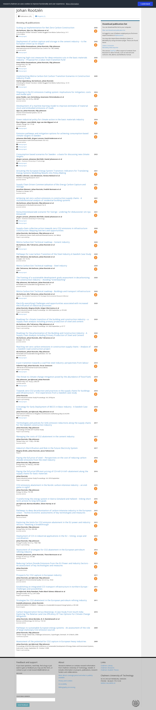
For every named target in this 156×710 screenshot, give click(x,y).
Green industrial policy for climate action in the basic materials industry (50, 119)
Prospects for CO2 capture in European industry (39, 575)
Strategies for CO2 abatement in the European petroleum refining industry (51, 600)
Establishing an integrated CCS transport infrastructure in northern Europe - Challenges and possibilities (52, 587)
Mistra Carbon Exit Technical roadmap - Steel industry (41, 265)
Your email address (23, 696)
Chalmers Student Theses (110, 670)
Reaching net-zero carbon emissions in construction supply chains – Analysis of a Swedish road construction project (53, 347)
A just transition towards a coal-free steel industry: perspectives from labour (52, 362)
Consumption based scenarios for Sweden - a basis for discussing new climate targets (52, 155)
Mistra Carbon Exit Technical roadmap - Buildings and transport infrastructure (53, 291)
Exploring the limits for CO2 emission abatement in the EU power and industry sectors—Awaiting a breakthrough (53, 523)
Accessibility (62, 684)
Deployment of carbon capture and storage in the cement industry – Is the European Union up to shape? (51, 42)
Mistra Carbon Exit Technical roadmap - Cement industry (43, 242)
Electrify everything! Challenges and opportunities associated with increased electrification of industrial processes (52, 304)
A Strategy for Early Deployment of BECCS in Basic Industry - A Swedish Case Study (51, 407)
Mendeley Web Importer (110, 47)
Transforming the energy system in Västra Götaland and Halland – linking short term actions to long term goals (53, 499)
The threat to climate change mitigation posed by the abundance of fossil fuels (53, 376)
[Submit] (22, 705)
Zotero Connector (108, 46)
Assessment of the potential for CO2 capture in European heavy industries (51, 641)
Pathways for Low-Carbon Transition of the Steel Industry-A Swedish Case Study (53, 254)
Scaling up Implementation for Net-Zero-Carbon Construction (45, 27)
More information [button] (72, 4)
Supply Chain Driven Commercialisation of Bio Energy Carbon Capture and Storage (51, 185)
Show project (22, 36)
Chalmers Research (107, 668)
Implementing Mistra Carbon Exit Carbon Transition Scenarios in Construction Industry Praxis (53, 77)
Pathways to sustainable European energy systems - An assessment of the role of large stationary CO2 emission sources (53, 628)
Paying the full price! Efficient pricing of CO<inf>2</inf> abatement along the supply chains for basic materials (52, 472)
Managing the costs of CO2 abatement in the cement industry (45, 436)
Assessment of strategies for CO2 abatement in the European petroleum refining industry (50, 550)
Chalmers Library (107, 666)
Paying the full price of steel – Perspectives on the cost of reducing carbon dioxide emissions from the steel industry (51, 458)
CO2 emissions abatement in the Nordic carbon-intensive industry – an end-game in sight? (51, 486)
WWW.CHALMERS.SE (108, 683)
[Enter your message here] (35, 684)
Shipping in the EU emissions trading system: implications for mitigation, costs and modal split (53, 93)
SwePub (113, 51)
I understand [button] (145, 4)
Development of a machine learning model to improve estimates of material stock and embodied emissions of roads (52, 107)
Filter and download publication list (113, 30)
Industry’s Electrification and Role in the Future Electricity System (47, 448)
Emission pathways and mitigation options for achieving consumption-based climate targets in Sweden (52, 134)
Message (19, 673)
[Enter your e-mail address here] (35, 699)
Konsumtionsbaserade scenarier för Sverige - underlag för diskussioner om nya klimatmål (53, 213)
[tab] (24, 16)
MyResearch (119, 35)
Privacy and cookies (65, 681)
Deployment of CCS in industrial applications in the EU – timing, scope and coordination (51, 537)
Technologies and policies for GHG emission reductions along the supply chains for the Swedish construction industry (53, 424)
